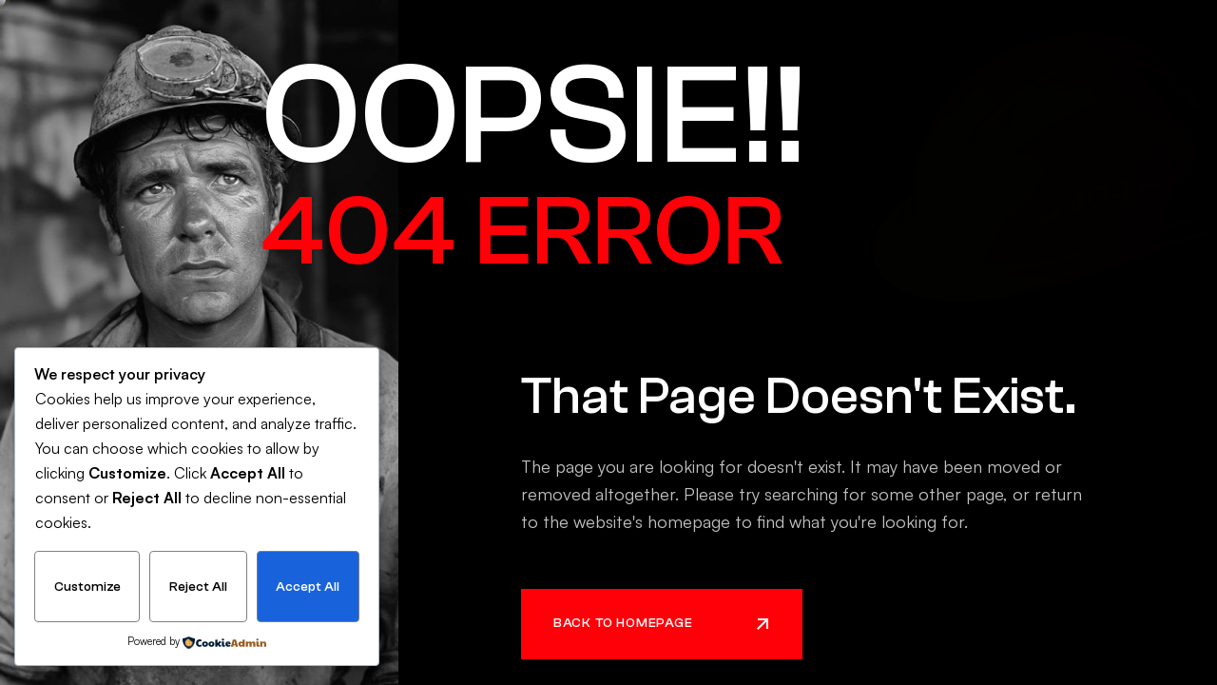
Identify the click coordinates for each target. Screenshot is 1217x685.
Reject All (198, 587)
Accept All (307, 587)
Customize (87, 587)
